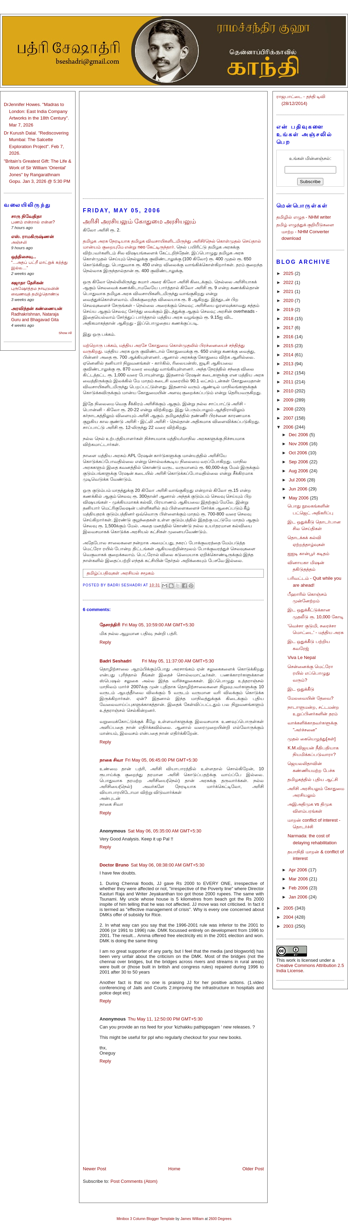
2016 (289, 336)
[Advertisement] (173, 141)
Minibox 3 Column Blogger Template (146, 1219)
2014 (289, 354)
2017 (289, 327)
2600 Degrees (220, 1219)
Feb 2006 (299, 887)
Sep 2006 (299, 461)
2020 (289, 300)
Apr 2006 (298, 869)
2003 (289, 926)
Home (174, 1168)
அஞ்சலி (19, 242)
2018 (289, 318)
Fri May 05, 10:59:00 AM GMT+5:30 (158, 624)
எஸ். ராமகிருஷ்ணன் (32, 236)
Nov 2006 (299, 443)
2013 (289, 363)
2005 (289, 908)
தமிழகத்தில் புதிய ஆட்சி (312, 779)
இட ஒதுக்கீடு (300, 689)
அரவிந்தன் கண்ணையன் (36, 308)
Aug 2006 (299, 470)
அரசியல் (130, 573)
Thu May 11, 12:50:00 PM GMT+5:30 (165, 1019)
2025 (289, 273)
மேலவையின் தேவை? (310, 698)
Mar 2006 (299, 878)
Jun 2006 (299, 488)
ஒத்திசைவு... (23, 256)
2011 (289, 381)
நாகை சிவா (111, 760)
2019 (289, 309)
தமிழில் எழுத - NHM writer (303, 217)
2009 (289, 399)
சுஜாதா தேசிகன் (27, 282)
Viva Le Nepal (301, 657)
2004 (289, 917)
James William (192, 1219)
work (290, 960)
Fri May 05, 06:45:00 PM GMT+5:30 (161, 760)
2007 (289, 418)
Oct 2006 (298, 452)
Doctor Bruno (114, 865)
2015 (289, 345)
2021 (289, 291)
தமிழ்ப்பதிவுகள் (103, 573)
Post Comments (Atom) (134, 1181)
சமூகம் (147, 573)
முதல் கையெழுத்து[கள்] (311, 738)
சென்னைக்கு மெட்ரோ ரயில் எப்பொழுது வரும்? (310, 673)
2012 (289, 372)
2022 (289, 282)
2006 (289, 427)
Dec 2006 (299, 434)
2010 (289, 390)
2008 (289, 409)
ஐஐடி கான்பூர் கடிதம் (308, 553)
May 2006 (299, 498)
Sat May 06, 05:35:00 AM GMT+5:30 (164, 830)
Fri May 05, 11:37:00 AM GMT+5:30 (178, 661)
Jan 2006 (299, 897)
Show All (65, 333)
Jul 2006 (298, 479)
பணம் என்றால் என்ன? (33, 222)
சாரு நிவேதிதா (26, 216)
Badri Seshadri (116, 661)
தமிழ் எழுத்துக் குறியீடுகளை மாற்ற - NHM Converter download (305, 231)
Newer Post (94, 1168)
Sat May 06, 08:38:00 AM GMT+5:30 (167, 865)
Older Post (253, 1168)
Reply (105, 642)
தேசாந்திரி (110, 624)
